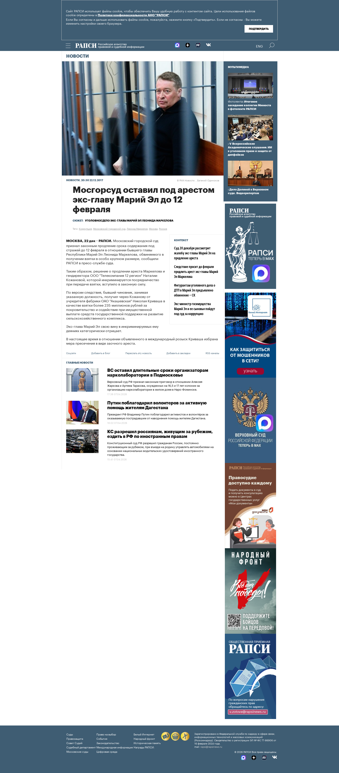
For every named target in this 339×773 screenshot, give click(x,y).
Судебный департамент (81, 747)
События (101, 738)
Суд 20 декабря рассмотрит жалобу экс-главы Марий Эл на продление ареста (194, 253)
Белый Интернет (144, 734)
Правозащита (74, 738)
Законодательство (107, 743)
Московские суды (77, 751)
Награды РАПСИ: (144, 747)
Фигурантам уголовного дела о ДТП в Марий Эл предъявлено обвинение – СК (194, 290)
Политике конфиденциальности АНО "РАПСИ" (133, 15)
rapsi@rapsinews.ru (211, 746)
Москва (153, 228)
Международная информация (114, 747)
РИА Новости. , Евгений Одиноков (198, 180)
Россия (163, 228)
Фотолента (235, 101)
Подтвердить (259, 29)
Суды (69, 734)
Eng (259, 46)
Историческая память (147, 743)
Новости (77, 56)
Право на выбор (106, 734)
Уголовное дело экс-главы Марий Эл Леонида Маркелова (129, 220)
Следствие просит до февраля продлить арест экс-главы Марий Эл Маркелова (196, 272)
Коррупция (85, 228)
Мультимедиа (238, 67)
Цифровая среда (106, 751)
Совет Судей (74, 743)
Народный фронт (144, 738)
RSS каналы (212, 353)
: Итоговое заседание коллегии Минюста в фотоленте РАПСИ (249, 105)
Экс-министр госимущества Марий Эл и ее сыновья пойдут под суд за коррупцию (194, 309)
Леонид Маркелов (137, 228)
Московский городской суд (109, 228)
